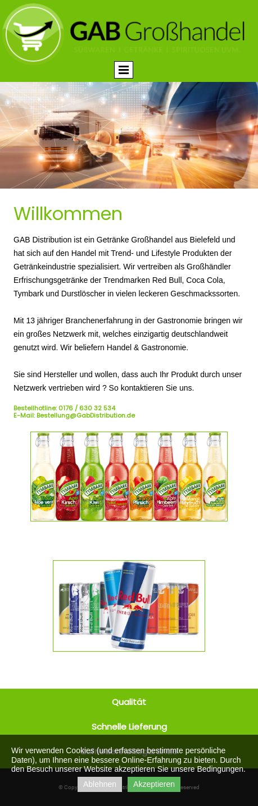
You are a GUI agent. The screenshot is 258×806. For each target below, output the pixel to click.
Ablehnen (99, 784)
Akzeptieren (154, 784)
